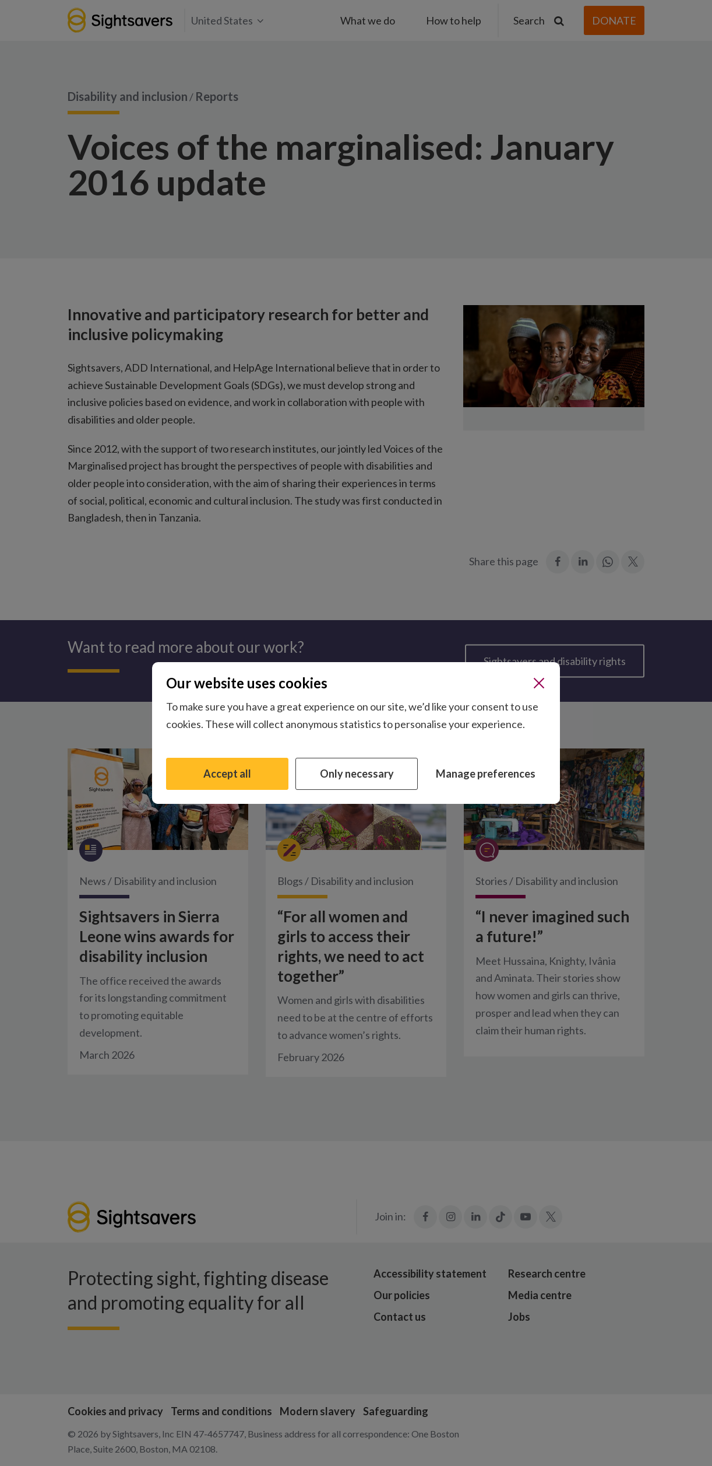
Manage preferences (485, 773)
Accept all (227, 773)
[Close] (539, 683)
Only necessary (357, 773)
